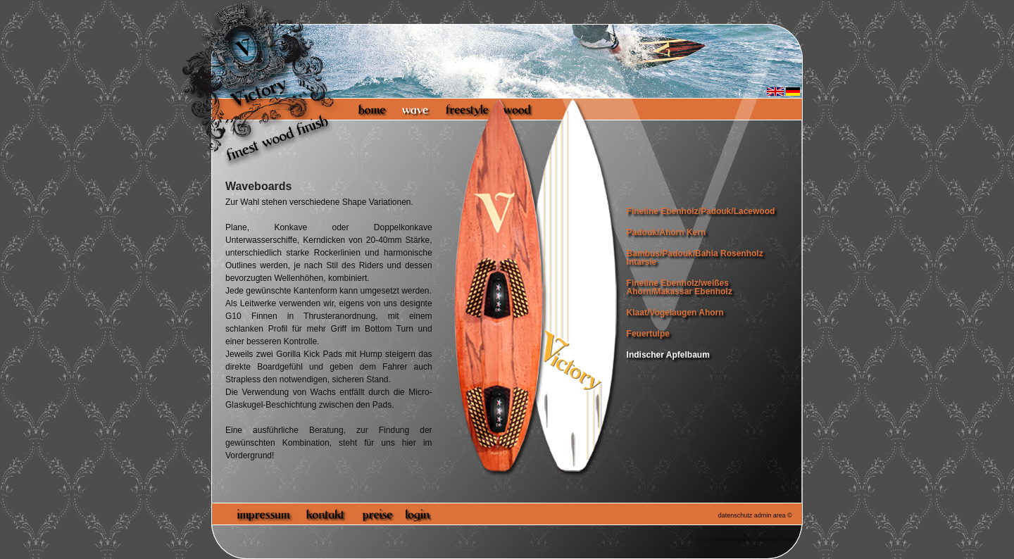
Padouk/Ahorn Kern (666, 232)
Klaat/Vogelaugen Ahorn (675, 313)
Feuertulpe (648, 334)
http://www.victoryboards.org (736, 539)
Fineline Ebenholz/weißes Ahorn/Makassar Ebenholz (679, 287)
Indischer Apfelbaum (668, 355)
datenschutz (735, 515)
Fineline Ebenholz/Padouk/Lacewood (701, 211)
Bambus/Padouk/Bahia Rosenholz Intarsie (695, 258)
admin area (770, 515)
